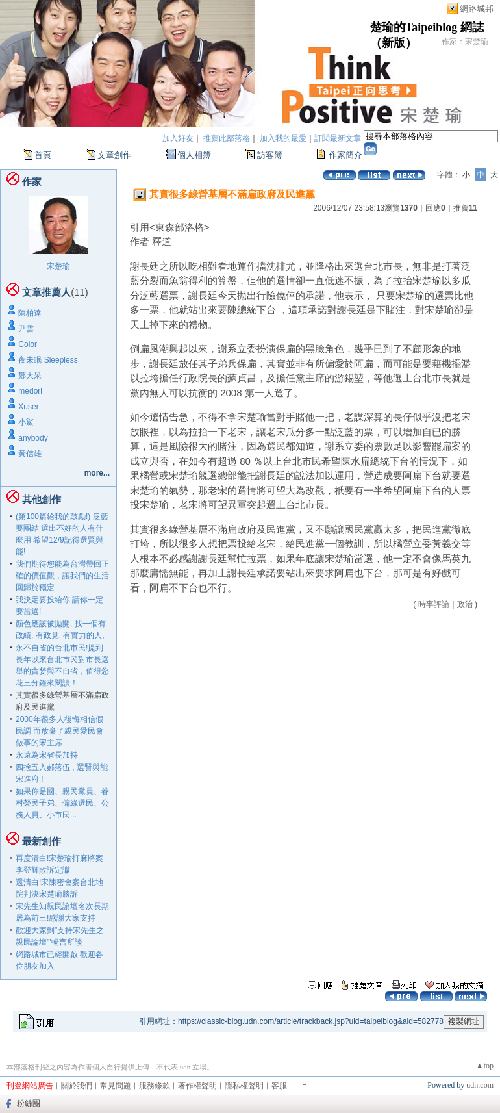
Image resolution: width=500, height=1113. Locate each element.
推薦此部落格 (226, 138)
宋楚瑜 (58, 266)
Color (27, 344)
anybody (32, 437)
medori (30, 391)
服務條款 (154, 1085)
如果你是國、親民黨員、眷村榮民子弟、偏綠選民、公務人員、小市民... (62, 803)
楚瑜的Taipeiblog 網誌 (427, 27)
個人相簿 (194, 155)
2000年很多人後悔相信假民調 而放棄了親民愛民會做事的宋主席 (59, 731)
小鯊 (26, 422)
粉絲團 (28, 1103)
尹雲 (26, 328)
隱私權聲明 (244, 1085)
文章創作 (114, 155)
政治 (465, 604)
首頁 (42, 155)
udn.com (480, 1085)
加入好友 (178, 138)
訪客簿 (269, 155)
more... (97, 473)
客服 (279, 1085)
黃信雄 (30, 453)
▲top (485, 1065)
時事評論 (433, 604)
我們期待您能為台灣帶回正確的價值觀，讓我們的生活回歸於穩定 (62, 575)
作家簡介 (345, 155)
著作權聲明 (197, 1085)
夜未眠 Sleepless (47, 360)
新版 (393, 42)
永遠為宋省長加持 (47, 755)
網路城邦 (477, 9)
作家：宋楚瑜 (465, 41)
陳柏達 (30, 313)
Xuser (28, 406)
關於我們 (76, 1085)
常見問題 (115, 1085)
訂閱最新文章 (337, 138)
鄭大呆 (30, 375)
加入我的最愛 (283, 138)
